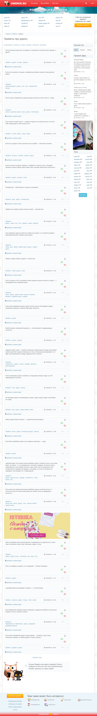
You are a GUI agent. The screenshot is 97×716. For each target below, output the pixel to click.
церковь (25, 62)
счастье (76, 168)
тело (13, 387)
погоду (6, 20)
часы (57, 20)
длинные (43, 45)
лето (39, 17)
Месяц (89, 50)
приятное (33, 364)
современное (33, 86)
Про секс (55, 3)
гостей (14, 133)
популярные (8, 45)
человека (77, 159)
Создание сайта (44, 714)
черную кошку (9, 505)
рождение (32, 624)
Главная (7, 34)
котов (40, 26)
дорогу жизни (19, 294)
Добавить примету (83, 25)
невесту (36, 431)
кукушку (58, 23)
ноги (23, 86)
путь (11, 479)
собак (5, 26)
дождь (23, 17)
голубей (23, 23)
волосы (7, 112)
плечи (25, 177)
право (30, 223)
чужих (28, 133)
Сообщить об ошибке (15, 704)
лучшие (16, 45)
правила (24, 223)
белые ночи (9, 503)
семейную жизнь (17, 296)
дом (13, 409)
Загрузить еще (36, 657)
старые (23, 45)
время (87, 165)
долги (75, 190)
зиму (87, 179)
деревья (14, 647)
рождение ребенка (11, 625)
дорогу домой (24, 409)
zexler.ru (55, 714)
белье (14, 431)
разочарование (10, 366)
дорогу (14, 62)
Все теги (83, 195)
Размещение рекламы (15, 701)
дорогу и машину (29, 294)
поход (24, 133)
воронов (14, 600)
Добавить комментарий (13, 66)
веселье (14, 155)
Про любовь (45, 3)
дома (5, 17)
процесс (19, 340)
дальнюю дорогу (10, 86)
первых (35, 247)
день (23, 112)
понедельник (25, 199)
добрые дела (23, 247)
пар (29, 556)
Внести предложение (15, 707)
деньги (58, 17)
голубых (26, 155)
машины (8, 296)
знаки (12, 223)
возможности (9, 364)
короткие (36, 45)
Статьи (15, 709)
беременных (19, 624)
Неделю (82, 50)
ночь (24, 503)
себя (88, 185)
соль (57, 26)
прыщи (7, 88)
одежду (22, 477)
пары (32, 556)
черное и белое (32, 503)
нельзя (22, 364)
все (88, 188)
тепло (30, 600)
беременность (25, 20)
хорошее (35, 223)
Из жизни (34, 3)
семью (76, 179)
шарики (25, 296)
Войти (92, 3)
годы (87, 162)
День (77, 50)
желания (19, 177)
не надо (19, 62)
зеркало (40, 20)
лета (88, 170)
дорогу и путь (15, 477)
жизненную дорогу (27, 431)
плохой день (35, 112)
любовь (23, 26)
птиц (88, 182)
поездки (27, 364)
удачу (7, 249)
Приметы (15, 34)
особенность (29, 477)
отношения (23, 556)
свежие (29, 45)
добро (16, 247)
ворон (6, 23)
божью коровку (43, 23)
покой (7, 479)
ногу (26, 86)
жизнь (7, 294)
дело (11, 247)
